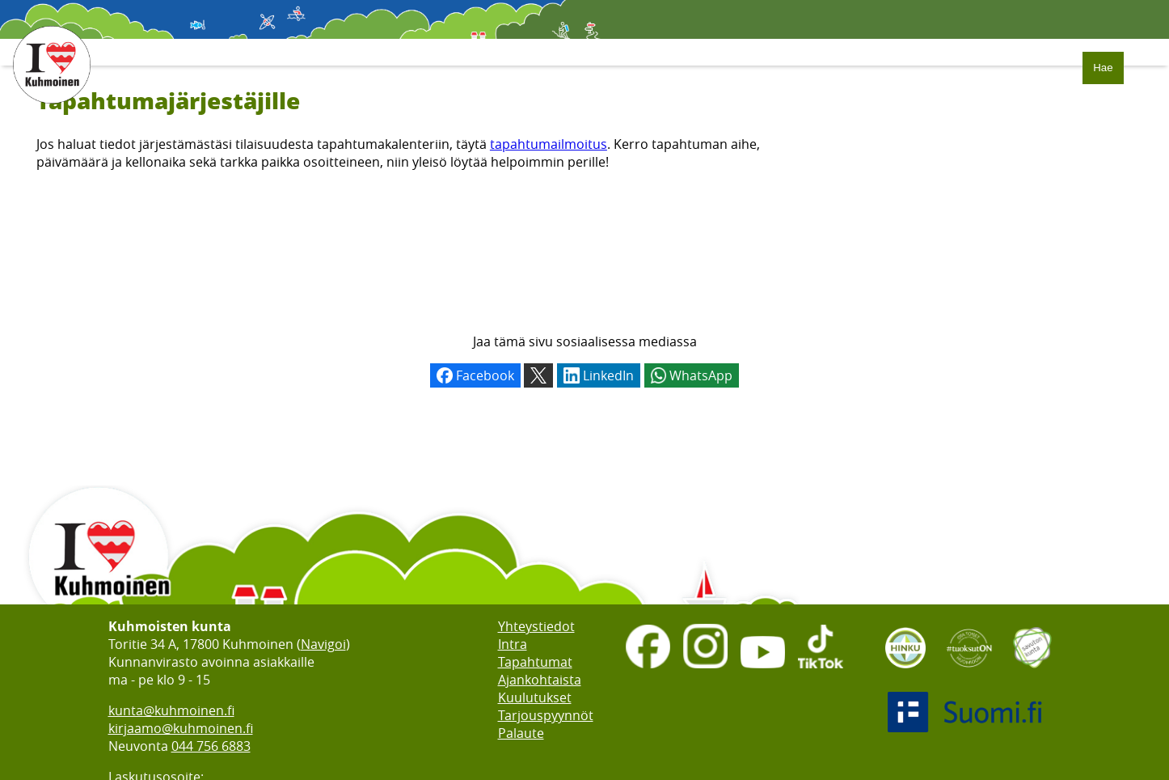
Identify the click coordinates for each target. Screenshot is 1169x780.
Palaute (521, 733)
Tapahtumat (535, 662)
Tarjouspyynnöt (545, 715)
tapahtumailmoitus (548, 144)
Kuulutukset (535, 697)
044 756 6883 (211, 746)
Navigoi (323, 644)
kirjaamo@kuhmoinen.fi (180, 728)
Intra (512, 644)
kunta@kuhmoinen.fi (171, 710)
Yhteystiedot (536, 626)
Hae (1102, 67)
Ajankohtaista (539, 680)
